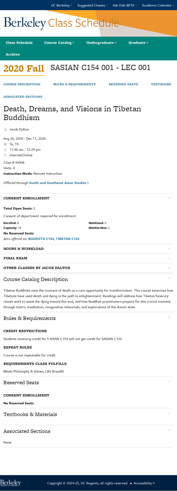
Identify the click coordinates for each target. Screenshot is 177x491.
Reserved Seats (123, 84)
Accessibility (144, 482)
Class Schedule (19, 42)
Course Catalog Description (35, 279)
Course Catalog (59, 42)
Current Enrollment (26, 198)
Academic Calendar (158, 5)
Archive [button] (13, 54)
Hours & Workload (23, 248)
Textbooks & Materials (30, 414)
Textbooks (161, 84)
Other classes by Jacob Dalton (36, 268)
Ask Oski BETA (125, 5)
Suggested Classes (92, 5)
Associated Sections (22, 96)
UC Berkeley (62, 5)
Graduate (139, 42)
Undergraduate (101, 42)
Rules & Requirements (74, 84)
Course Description (21, 84)
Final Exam (15, 258)
